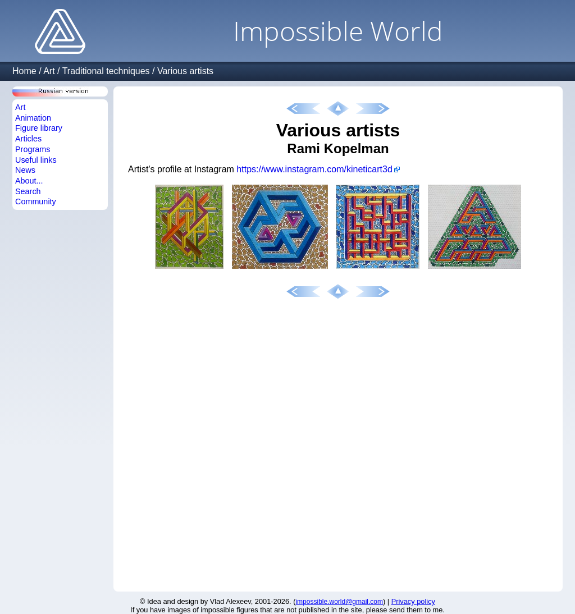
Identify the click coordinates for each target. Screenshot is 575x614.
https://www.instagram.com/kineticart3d (314, 169)
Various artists (185, 71)
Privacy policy (413, 601)
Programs (32, 149)
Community (35, 201)
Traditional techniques (106, 71)
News (25, 170)
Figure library (38, 127)
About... (29, 180)
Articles (28, 138)
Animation (33, 117)
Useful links (36, 159)
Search (28, 191)
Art (48, 71)
